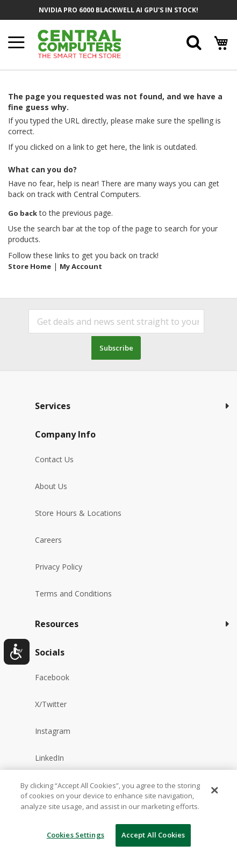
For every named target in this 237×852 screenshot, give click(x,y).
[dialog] (118, 811)
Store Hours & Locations (78, 513)
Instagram (52, 731)
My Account (81, 266)
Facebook (52, 677)
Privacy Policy (58, 567)
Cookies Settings (75, 835)
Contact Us (54, 459)
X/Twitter (51, 704)
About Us (51, 486)
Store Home (29, 266)
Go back (22, 213)
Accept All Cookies (153, 835)
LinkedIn (49, 758)
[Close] (215, 790)
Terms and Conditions (73, 593)
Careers (48, 540)
